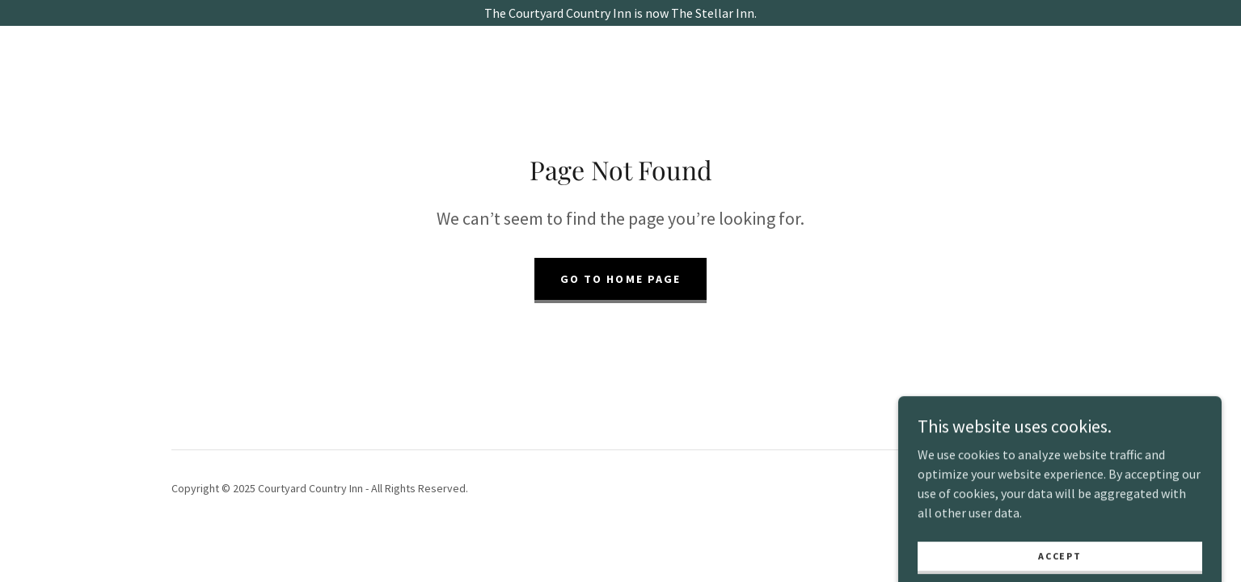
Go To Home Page (620, 279)
